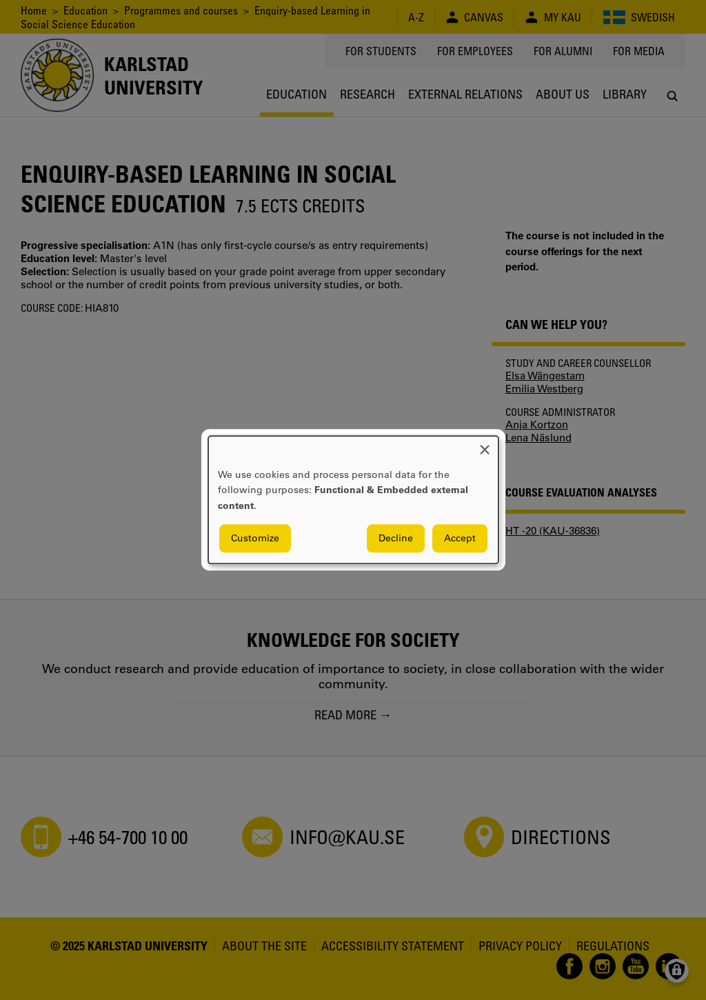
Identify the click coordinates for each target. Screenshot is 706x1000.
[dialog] (353, 499)
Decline (396, 538)
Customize (255, 538)
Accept (460, 538)
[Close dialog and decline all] (484, 444)
